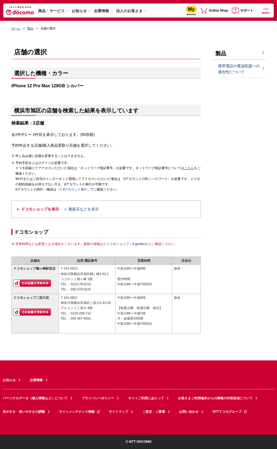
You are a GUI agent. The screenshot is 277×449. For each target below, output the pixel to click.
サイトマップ (118, 412)
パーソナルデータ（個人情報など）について (35, 398)
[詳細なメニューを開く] (266, 10)
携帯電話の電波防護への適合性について (239, 69)
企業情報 (101, 11)
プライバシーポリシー (98, 398)
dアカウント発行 (73, 189)
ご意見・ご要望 (153, 412)
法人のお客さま (129, 11)
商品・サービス (51, 11)
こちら (189, 168)
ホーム (15, 28)
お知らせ (79, 11)
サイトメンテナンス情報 (80, 412)
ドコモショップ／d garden (124, 244)
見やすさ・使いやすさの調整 (24, 412)
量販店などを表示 (83, 209)
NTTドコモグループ (230, 412)
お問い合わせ (189, 412)
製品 (30, 28)
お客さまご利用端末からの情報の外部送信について (215, 398)
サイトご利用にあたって (146, 398)
